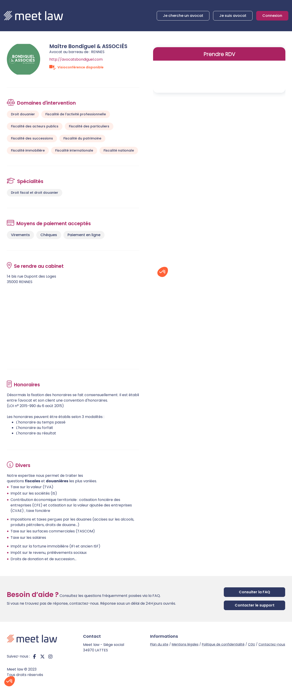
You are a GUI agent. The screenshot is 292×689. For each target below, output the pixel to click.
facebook (34, 656)
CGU (251, 644)
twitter (42, 656)
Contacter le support (254, 605)
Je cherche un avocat (183, 15)
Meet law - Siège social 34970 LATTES (103, 647)
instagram (50, 656)
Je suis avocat (232, 15)
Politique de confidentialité (223, 644)
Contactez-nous (271, 644)
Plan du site (159, 644)
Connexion (272, 15)
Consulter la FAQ (254, 592)
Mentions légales (185, 644)
